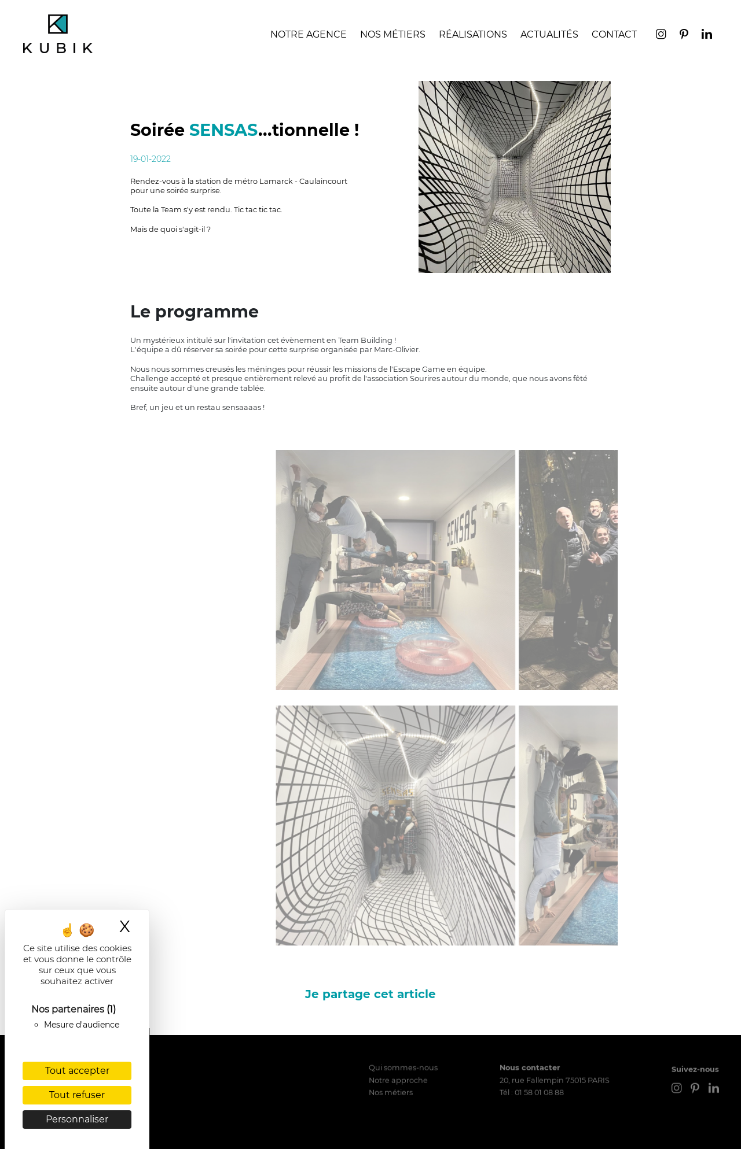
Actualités (549, 34)
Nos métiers (391, 1064)
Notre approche (398, 1052)
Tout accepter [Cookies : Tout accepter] (77, 1070)
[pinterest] (685, 36)
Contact (614, 34)
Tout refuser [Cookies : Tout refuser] (77, 1094)
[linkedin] (707, 36)
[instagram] (662, 36)
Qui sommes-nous (403, 1039)
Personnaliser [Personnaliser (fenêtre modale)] (77, 1119)
